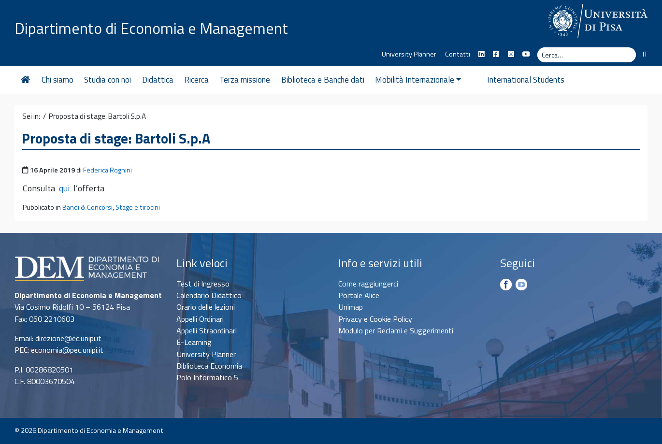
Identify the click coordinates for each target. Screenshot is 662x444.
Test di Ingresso (203, 283)
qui (64, 188)
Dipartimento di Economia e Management (151, 28)
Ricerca (196, 79)
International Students (510, 79)
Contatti (457, 54)
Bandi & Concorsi (87, 207)
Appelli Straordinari (206, 330)
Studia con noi (107, 79)
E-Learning (194, 342)
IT (645, 54)
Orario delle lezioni (205, 307)
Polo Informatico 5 (207, 377)
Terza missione (244, 79)
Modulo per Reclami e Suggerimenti (395, 330)
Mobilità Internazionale (418, 79)
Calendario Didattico (209, 295)
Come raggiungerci (368, 283)
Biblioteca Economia (209, 366)
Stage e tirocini (137, 207)
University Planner (409, 54)
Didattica (157, 79)
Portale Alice (358, 295)
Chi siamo (57, 79)
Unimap (350, 307)
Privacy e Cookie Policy (375, 319)
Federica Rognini (107, 170)
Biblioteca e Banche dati (322, 79)
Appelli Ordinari (200, 319)
